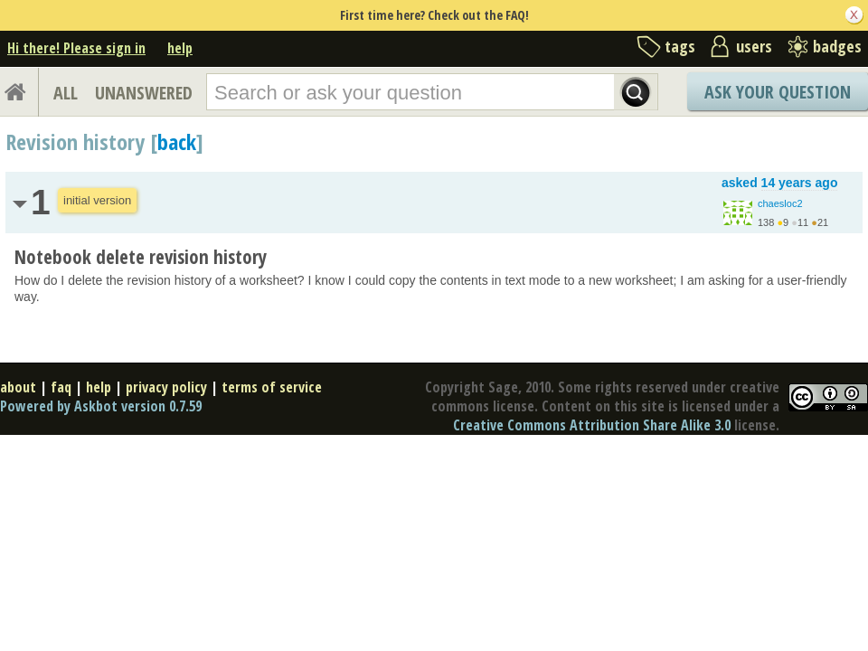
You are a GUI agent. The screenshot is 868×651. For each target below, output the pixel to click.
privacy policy (166, 387)
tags (680, 46)
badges (837, 46)
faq (61, 387)
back (176, 141)
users (754, 46)
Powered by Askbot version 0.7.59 (101, 406)
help (180, 48)
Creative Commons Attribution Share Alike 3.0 (592, 425)
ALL (65, 92)
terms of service (272, 387)
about (18, 387)
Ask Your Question (777, 92)
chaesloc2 (780, 203)
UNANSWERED (144, 92)
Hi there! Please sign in (76, 48)
